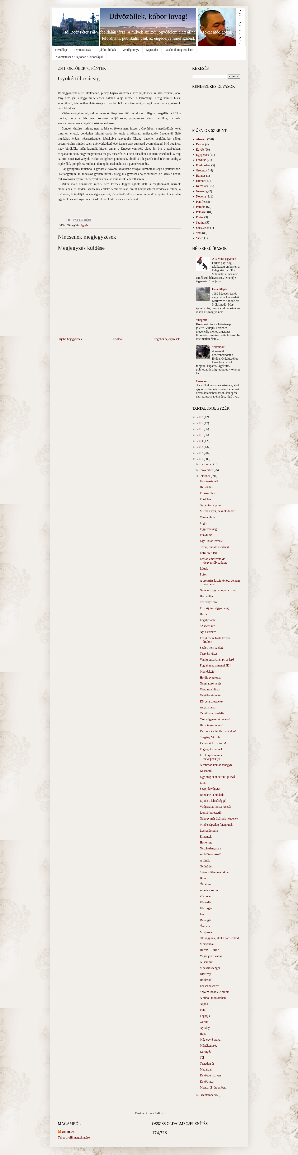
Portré (200, 217)
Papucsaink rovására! (213, 743)
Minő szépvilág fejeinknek (216, 824)
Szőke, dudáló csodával (214, 547)
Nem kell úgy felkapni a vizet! (218, 590)
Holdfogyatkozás (210, 677)
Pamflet (201, 201)
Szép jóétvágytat (210, 788)
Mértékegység (208, 1045)
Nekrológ (202, 191)
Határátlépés (219, 289)
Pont (202, 1009)
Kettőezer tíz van (210, 1075)
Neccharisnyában (210, 848)
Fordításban (203, 165)
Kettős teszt (207, 1081)
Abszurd (201, 139)
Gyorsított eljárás (210, 505)
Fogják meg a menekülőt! (215, 665)
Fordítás (201, 159)
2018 (200, 417)
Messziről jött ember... (213, 1087)
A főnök (205, 860)
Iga (202, 914)
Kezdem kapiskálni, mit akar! (218, 731)
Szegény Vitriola (210, 737)
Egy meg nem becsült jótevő (217, 776)
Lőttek (204, 568)
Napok (204, 1003)
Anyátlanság (207, 707)
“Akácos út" (207, 626)
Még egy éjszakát (210, 1039)
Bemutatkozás (82, 49)
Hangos (201, 175)
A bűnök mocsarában (213, 997)
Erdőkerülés (207, 493)
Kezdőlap (61, 49)
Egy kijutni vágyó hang (214, 608)
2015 (200, 435)
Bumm (204, 878)
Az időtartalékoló (210, 854)
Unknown (68, 1131)
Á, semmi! (206, 962)
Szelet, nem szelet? (211, 647)
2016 (200, 429)
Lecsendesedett (209, 986)
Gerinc (204, 1021)
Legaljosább (207, 620)
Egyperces (202, 154)
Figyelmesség (208, 529)
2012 (200, 453)
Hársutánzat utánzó (211, 725)
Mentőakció (207, 671)
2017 (200, 423)
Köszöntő (205, 770)
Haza (203, 1033)
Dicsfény (205, 973)
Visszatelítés (207, 517)
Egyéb (84, 225)
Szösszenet (203, 227)
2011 (200, 459)
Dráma (200, 144)
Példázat (201, 212)
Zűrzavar (205, 896)
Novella (201, 196)
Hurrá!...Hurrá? (209, 950)
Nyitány (205, 1027)
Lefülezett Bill (209, 553)
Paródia (201, 206)
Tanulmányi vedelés (212, 713)
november (207, 470)
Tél (202, 1057)
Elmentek (205, 836)
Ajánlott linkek (106, 49)
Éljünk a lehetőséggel (213, 800)
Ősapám (205, 926)
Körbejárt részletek (211, 701)
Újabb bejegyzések (70, 339)
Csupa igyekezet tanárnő (215, 719)
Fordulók (205, 499)
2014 (200, 441)
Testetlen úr (207, 1063)
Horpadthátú (207, 596)
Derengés (205, 920)
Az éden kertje (209, 890)
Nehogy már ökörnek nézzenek (219, 818)
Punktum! (206, 535)
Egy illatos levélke (211, 541)
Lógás (203, 523)
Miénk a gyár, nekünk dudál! (217, 511)
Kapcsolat (152, 49)
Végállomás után (210, 695)
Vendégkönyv (130, 49)
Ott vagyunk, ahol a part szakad (219, 938)
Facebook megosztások (179, 49)
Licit (203, 782)
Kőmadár (205, 902)
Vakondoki (218, 346)
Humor (200, 180)
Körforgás (206, 908)
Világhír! (201, 319)
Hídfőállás (206, 487)
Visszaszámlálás (210, 689)
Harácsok (205, 979)
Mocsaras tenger (210, 968)
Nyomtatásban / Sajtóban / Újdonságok (79, 56)
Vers (198, 232)
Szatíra (200, 222)
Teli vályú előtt (209, 602)
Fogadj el (205, 1015)
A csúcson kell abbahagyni (216, 764)
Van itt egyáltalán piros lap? (217, 659)
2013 (200, 446)
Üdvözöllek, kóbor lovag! (148, 16)
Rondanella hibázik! (212, 794)
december (207, 464)
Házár (203, 614)
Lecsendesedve (209, 830)
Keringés (205, 1051)
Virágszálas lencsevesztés (215, 806)
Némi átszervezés (210, 683)
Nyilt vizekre (208, 632)
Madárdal (205, 1069)
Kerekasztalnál (209, 481)
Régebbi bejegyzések (167, 339)
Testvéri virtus (208, 653)
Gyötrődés (206, 866)
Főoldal (118, 339)
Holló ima (206, 842)
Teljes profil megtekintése (74, 1137)
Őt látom (205, 884)
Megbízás (206, 932)
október (206, 476)
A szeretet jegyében (224, 258)
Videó (199, 238)
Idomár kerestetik (210, 812)
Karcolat (201, 186)
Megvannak (207, 944)
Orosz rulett (203, 381)
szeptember (208, 1095)
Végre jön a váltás (211, 956)
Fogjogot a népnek (211, 749)
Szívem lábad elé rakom (214, 872)
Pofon (203, 574)
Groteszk (201, 170)
